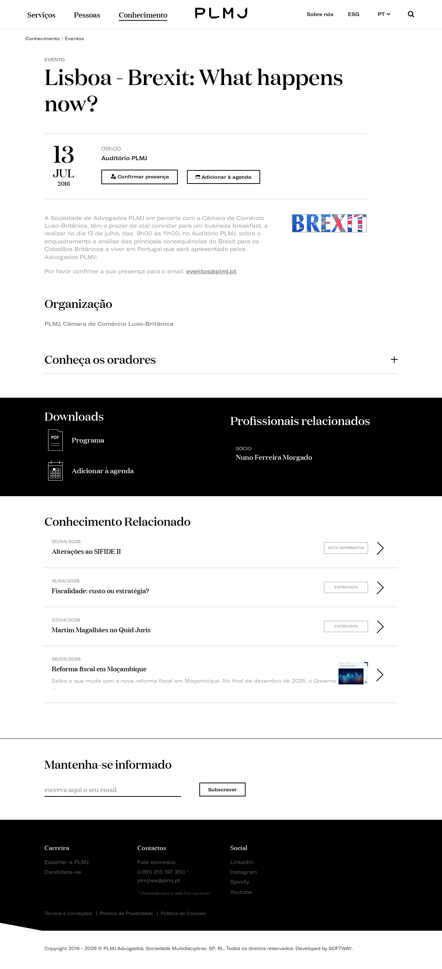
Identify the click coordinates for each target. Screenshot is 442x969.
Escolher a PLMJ (66, 862)
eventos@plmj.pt (211, 271)
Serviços (41, 14)
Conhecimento (43, 38)
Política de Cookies (183, 913)
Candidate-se (62, 872)
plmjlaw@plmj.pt (158, 880)
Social (238, 847)
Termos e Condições (68, 913)
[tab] (221, 359)
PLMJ (221, 12)
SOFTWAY (340, 948)
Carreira (56, 847)
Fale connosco (156, 862)
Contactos (151, 847)
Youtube (241, 892)
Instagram (243, 872)
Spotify (239, 882)
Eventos (74, 38)
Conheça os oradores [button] (221, 359)
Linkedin (241, 862)
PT (384, 14)
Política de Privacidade (126, 913)
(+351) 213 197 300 (161, 872)
